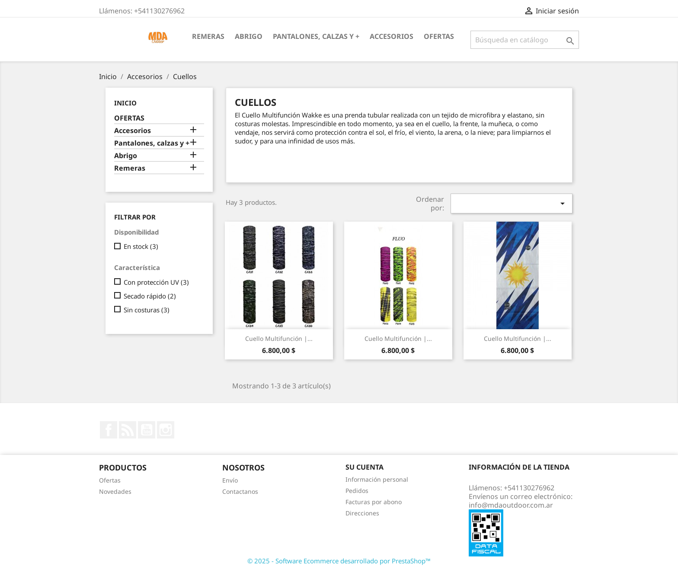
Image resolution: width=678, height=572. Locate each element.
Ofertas (110, 480)
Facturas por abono (373, 502)
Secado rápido (150, 296)
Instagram (165, 430)
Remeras (208, 36)
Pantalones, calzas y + (316, 36)
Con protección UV (156, 282)
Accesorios (391, 36)
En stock (141, 246)
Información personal (376, 479)
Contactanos (240, 491)
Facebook (108, 430)
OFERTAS (439, 36)
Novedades (115, 491)
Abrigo (248, 36)
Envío (230, 480)
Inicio (125, 103)
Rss (127, 430)
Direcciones (362, 513)
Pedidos (356, 490)
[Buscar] (524, 40)
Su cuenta (364, 467)
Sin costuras (147, 309)
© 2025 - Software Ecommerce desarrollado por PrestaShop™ (339, 560)
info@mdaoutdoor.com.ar (511, 505)
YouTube (146, 430)
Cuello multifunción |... (279, 338)
